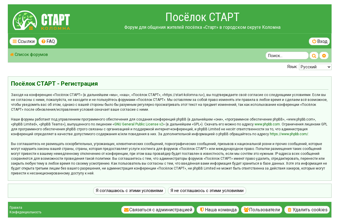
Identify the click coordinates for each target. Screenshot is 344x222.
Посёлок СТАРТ (202, 17)
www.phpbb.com (267, 124)
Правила (16, 208)
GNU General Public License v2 (138, 124)
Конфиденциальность (25, 212)
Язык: (292, 66)
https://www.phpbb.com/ (289, 134)
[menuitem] (47, 41)
